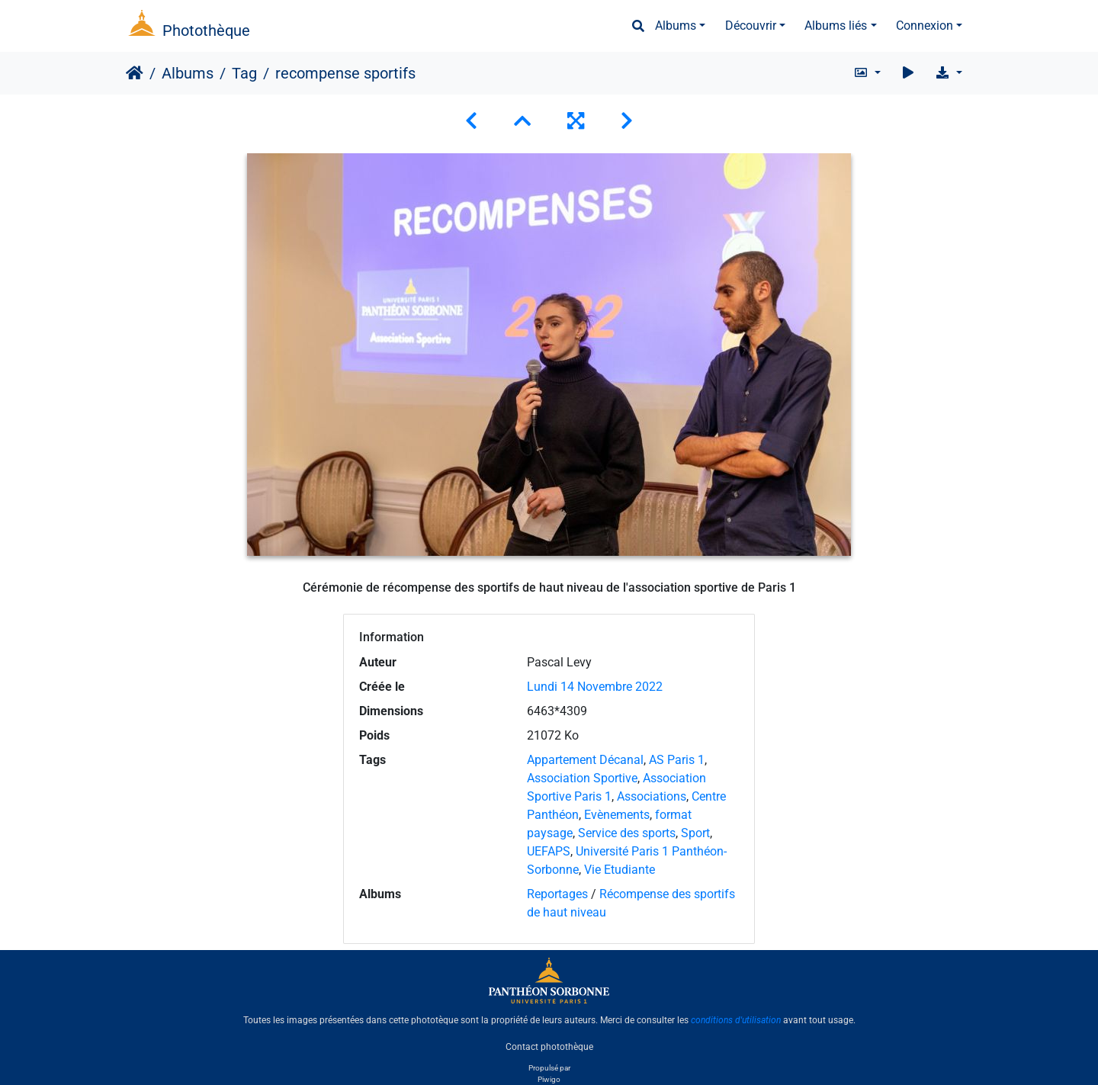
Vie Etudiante (619, 869)
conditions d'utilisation (736, 1020)
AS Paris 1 (677, 760)
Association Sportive (582, 778)
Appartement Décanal (585, 760)
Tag (244, 73)
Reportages (557, 894)
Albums (675, 25)
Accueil (134, 73)
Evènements (617, 814)
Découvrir (750, 25)
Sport (695, 833)
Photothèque (206, 30)
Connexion (924, 25)
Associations (651, 796)
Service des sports (627, 833)
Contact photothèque (549, 1046)
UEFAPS (548, 851)
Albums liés (835, 25)
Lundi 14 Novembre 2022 (595, 686)
